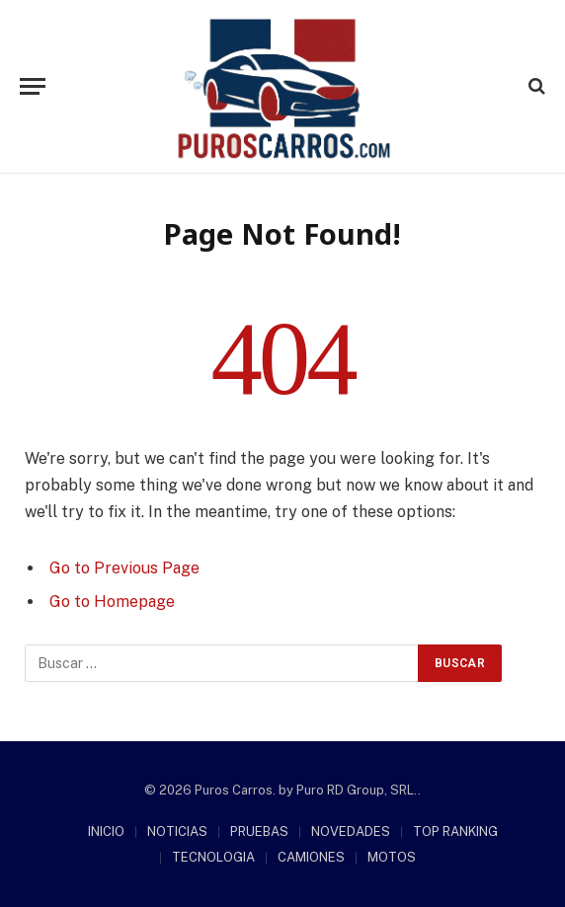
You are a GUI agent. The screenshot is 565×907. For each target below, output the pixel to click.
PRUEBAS (259, 831)
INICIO (106, 831)
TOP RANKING (455, 831)
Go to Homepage (112, 601)
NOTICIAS (177, 831)
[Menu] (32, 86)
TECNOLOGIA (213, 857)
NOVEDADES (350, 831)
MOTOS (391, 857)
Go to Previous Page (124, 568)
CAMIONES (311, 857)
